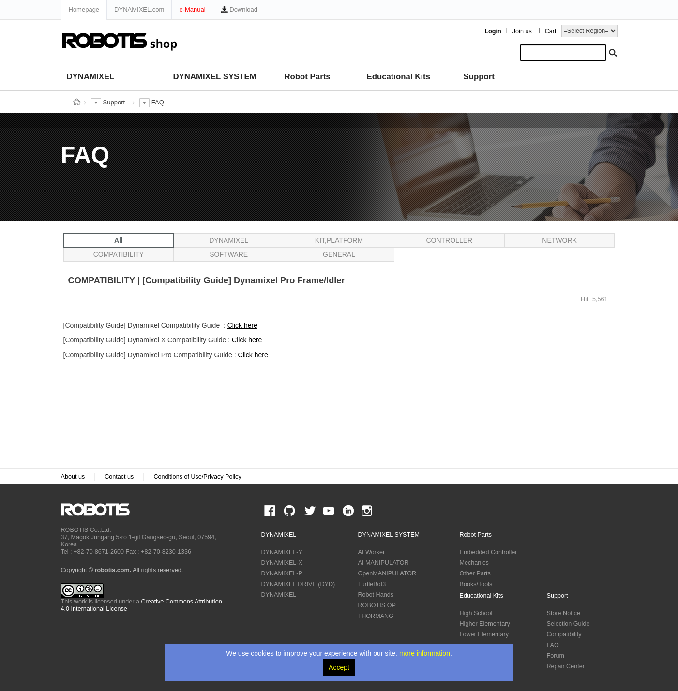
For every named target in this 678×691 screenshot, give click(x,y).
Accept (339, 667)
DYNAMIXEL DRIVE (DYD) (298, 584)
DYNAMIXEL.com (139, 9)
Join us (522, 31)
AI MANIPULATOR (383, 562)
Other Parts (475, 573)
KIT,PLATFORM (339, 240)
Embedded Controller (488, 552)
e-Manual (192, 9)
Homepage (84, 9)
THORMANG (375, 616)
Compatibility (564, 634)
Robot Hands (376, 594)
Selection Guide (568, 623)
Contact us (119, 476)
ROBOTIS (99, 509)
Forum (555, 655)
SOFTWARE (229, 254)
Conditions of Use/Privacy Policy (197, 476)
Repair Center (566, 666)
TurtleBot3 (372, 584)
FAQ (553, 645)
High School (476, 613)
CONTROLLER (449, 240)
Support (479, 76)
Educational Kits (398, 76)
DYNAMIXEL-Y (281, 552)
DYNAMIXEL (91, 76)
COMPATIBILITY (118, 254)
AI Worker (371, 552)
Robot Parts (308, 76)
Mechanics (474, 562)
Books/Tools (476, 584)
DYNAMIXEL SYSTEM (214, 76)
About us (73, 476)
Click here (242, 325)
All (118, 240)
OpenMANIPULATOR (387, 573)
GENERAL (339, 254)
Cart (551, 31)
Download (239, 9)
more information (424, 653)
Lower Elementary (484, 634)
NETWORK (559, 240)
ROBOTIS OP (377, 605)
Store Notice (563, 613)
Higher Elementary (485, 623)
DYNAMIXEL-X (281, 562)
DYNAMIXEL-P (281, 573)
